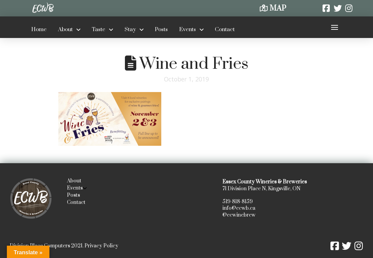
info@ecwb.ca (238, 208)
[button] (334, 27)
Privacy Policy (101, 246)
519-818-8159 (237, 201)
